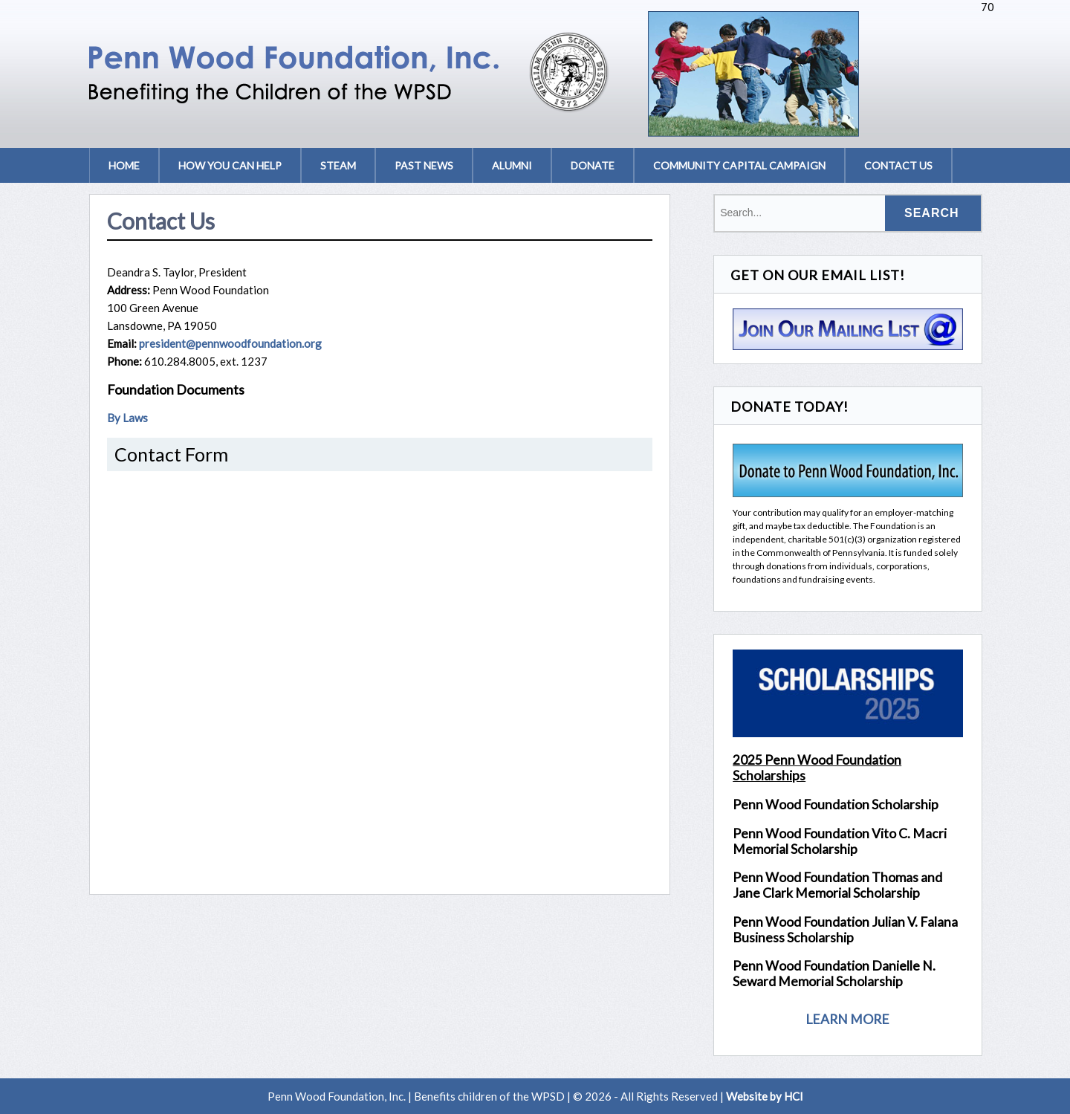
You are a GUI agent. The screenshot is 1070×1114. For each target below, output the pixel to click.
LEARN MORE (847, 1019)
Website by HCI (764, 1096)
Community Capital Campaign (739, 165)
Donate (593, 165)
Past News (424, 165)
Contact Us (898, 165)
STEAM (338, 165)
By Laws (127, 417)
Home (124, 165)
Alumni (512, 165)
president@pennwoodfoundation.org (230, 343)
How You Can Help (230, 165)
